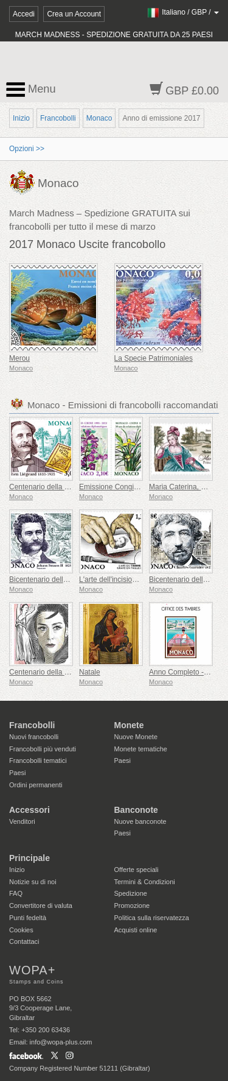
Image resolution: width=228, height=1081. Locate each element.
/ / (183, 12)
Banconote (136, 810)
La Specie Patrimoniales (153, 358)
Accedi (24, 14)
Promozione (132, 905)
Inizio (21, 118)
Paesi (17, 772)
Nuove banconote (140, 821)
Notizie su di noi (33, 881)
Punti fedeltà (27, 917)
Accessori (29, 810)
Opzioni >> (26, 148)
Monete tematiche (140, 749)
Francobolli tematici (38, 760)
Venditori (22, 821)
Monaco (99, 118)
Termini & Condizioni (144, 881)
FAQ (15, 893)
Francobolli (58, 118)
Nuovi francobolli (33, 736)
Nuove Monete (136, 736)
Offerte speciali (136, 869)
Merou (19, 358)
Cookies (21, 930)
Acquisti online (135, 930)
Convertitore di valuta (40, 905)
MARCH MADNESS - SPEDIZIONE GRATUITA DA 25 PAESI (114, 34)
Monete (129, 725)
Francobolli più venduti (42, 749)
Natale (89, 672)
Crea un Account (74, 14)
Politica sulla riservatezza (152, 917)
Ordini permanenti (35, 785)
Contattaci (24, 941)
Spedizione (130, 893)
